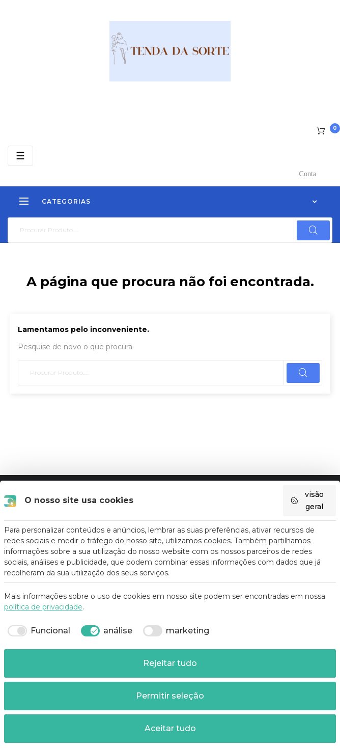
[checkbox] (37, 631)
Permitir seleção (170, 696)
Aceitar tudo (170, 728)
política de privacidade (43, 606)
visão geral (307, 500)
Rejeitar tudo (170, 663)
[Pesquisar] (170, 230)
